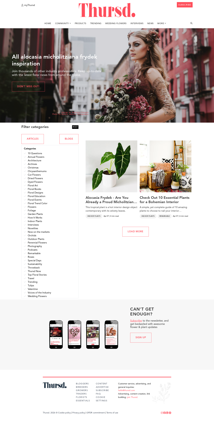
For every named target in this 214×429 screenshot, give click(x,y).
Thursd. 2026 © (50, 413)
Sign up (141, 337)
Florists (81, 397)
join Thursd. (132, 397)
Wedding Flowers (115, 23)
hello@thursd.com (126, 390)
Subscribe (136, 320)
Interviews (137, 23)
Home (47, 23)
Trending (96, 23)
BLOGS (69, 139)
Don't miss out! (28, 86)
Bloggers (82, 384)
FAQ (98, 394)
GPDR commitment (96, 413)
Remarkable (164, 216)
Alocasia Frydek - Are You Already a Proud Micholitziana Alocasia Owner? (111, 200)
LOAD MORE (135, 231)
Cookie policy (64, 413)
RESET (75, 127)
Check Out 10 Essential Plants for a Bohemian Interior (164, 200)
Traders (81, 394)
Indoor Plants (94, 216)
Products (80, 23)
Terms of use (112, 413)
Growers (82, 390)
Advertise (102, 387)
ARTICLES (32, 139)
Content (101, 384)
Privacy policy (78, 413)
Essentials (83, 401)
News (150, 23)
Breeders (82, 387)
